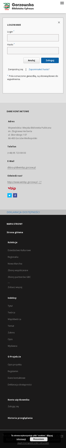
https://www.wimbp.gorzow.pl (24, 182)
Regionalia (13, 256)
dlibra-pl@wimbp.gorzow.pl (21, 167)
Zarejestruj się (15, 69)
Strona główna (15, 232)
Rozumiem (38, 439)
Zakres (11, 332)
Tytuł (10, 305)
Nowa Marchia (15, 263)
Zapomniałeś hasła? (39, 69)
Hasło (11, 44)
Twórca (11, 312)
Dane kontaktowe (17, 377)
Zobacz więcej (15, 287)
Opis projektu (15, 364)
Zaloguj (50, 60)
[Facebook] (15, 195)
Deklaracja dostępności (20, 384)
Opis (10, 339)
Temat (11, 325)
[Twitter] (9, 195)
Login (10, 31)
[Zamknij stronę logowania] (59, 22)
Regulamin (13, 371)
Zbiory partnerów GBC (19, 277)
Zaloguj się (13, 406)
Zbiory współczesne (18, 270)
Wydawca (12, 345)
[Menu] (62, 3)
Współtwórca (14, 319)
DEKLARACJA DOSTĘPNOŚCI (23, 212)
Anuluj (31, 60)
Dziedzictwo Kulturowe (19, 250)
